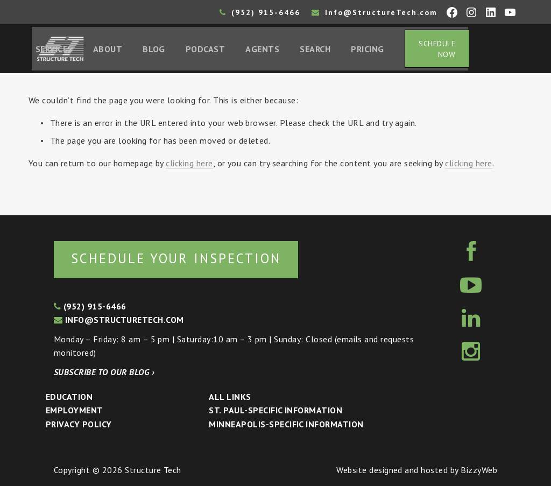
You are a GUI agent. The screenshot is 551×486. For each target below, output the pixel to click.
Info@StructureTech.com (374, 12)
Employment (74, 410)
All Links (230, 396)
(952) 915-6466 (260, 12)
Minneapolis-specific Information (286, 424)
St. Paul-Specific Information (275, 410)
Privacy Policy (79, 424)
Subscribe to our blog (104, 372)
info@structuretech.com (119, 320)
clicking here (189, 164)
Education (69, 396)
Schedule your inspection (180, 258)
